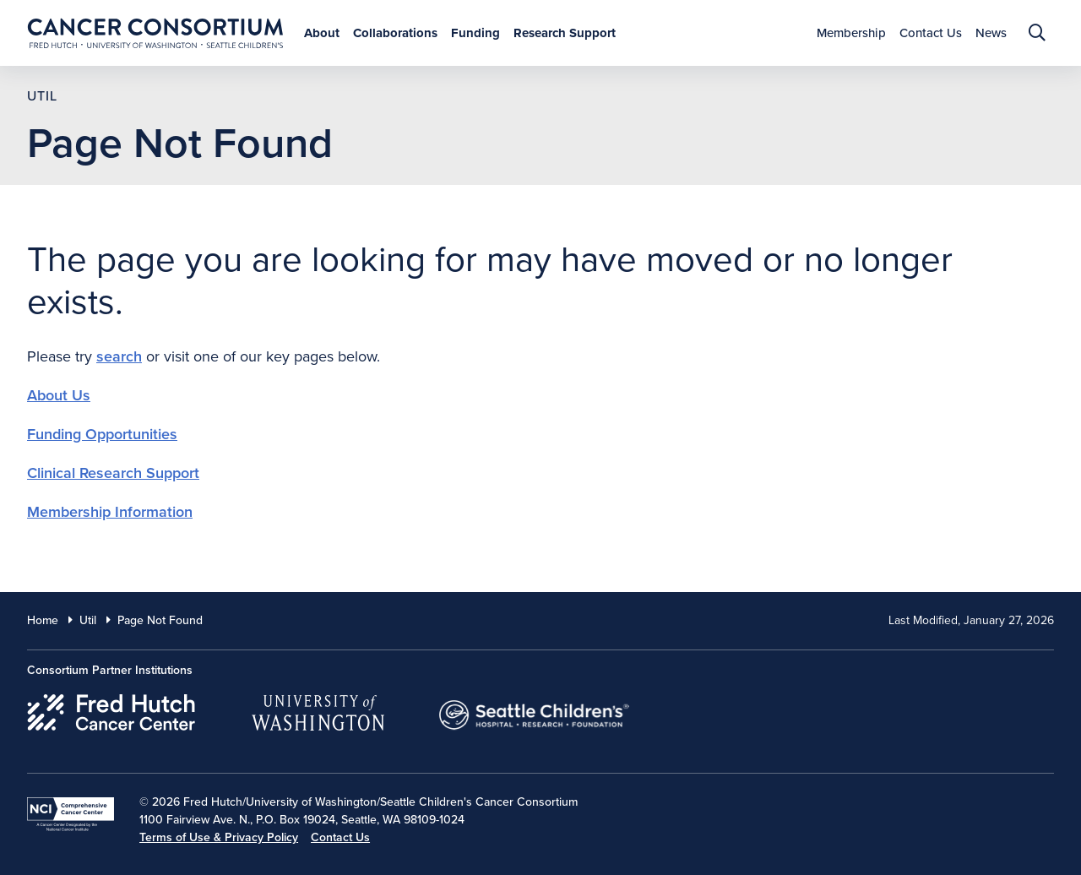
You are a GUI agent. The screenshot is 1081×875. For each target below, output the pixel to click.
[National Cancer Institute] (70, 814)
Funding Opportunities (102, 434)
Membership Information (110, 512)
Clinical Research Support (113, 473)
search (119, 356)
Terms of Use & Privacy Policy (218, 837)
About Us (58, 395)
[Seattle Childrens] (534, 709)
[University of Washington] (318, 709)
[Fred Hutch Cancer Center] (112, 709)
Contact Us (340, 837)
